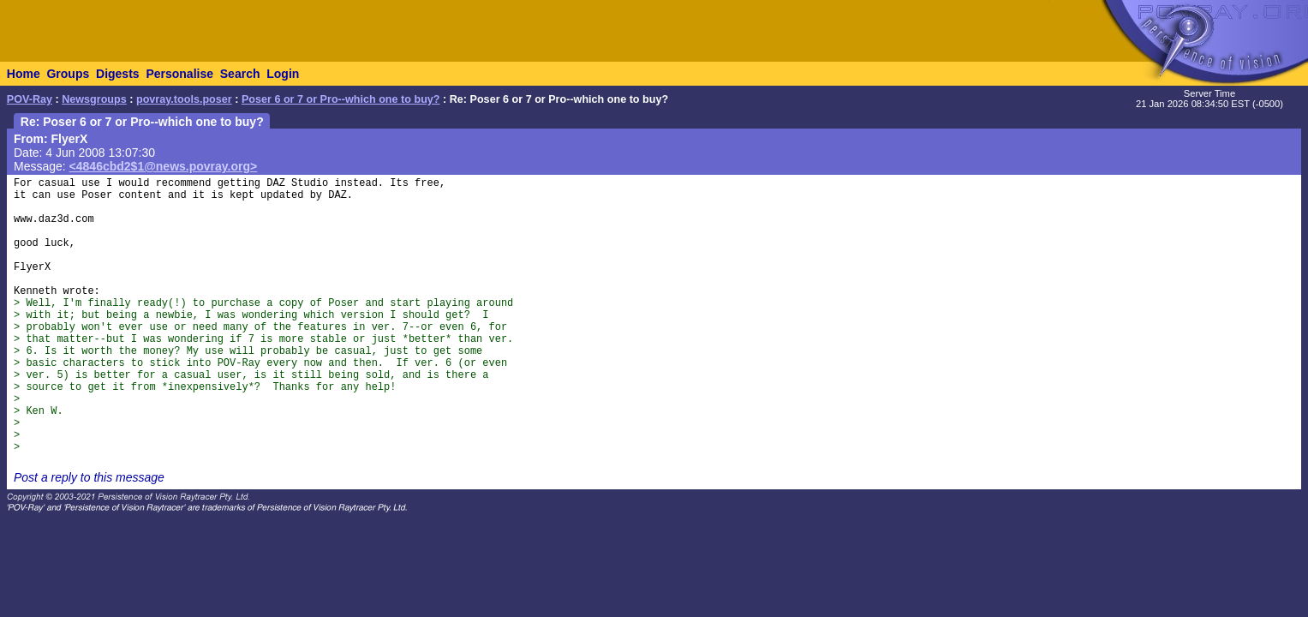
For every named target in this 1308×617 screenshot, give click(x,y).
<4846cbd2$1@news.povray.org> (163, 166)
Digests (118, 74)
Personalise (179, 74)
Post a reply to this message (89, 477)
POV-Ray (29, 99)
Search (240, 74)
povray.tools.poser (184, 99)
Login (282, 74)
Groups (67, 74)
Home (23, 74)
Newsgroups (94, 99)
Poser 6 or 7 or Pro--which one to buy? (341, 99)
